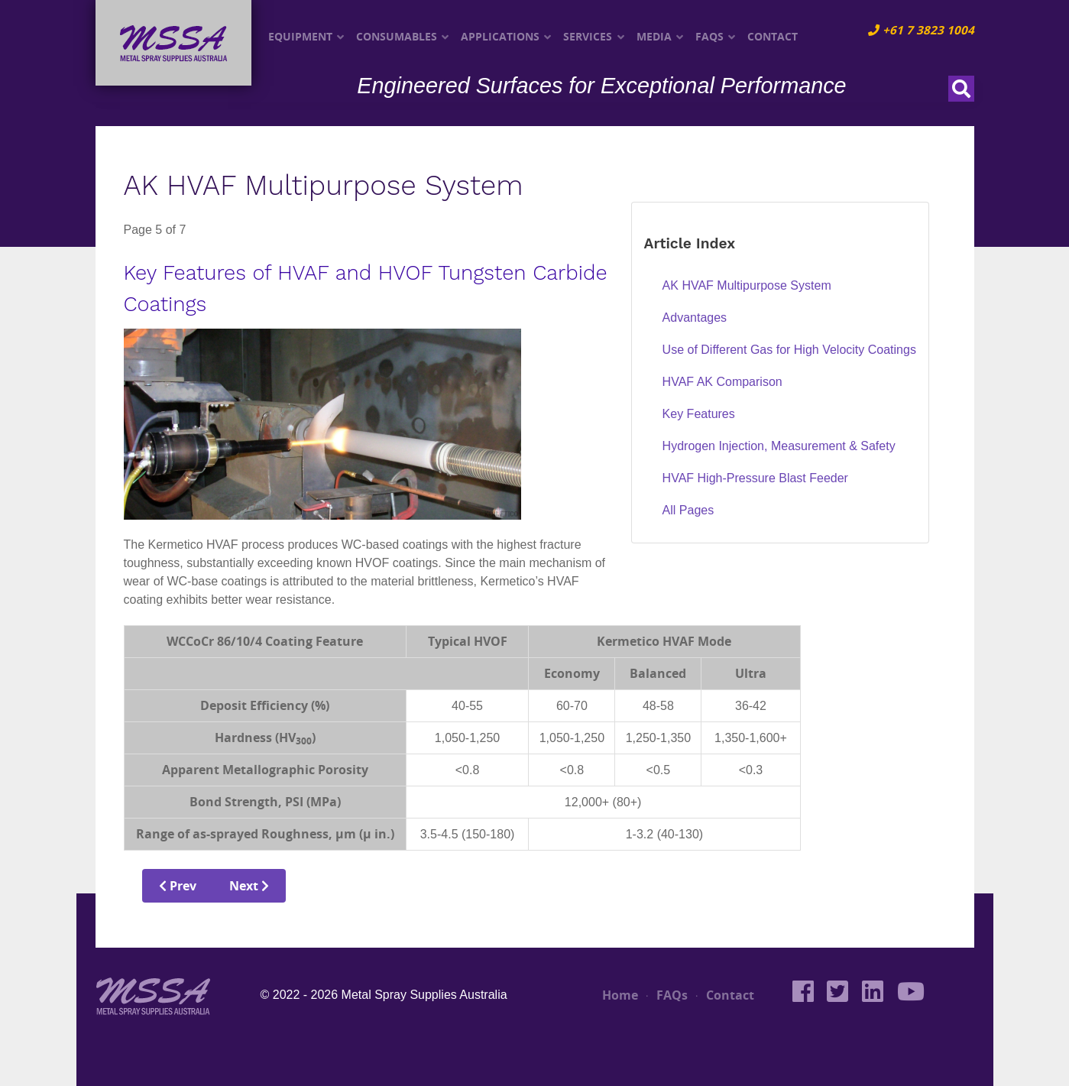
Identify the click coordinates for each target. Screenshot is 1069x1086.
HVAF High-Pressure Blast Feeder (755, 478)
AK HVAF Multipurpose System (746, 285)
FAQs (667, 995)
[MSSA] (153, 994)
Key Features (698, 413)
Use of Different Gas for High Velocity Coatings (789, 349)
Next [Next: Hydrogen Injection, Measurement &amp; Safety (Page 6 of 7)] (249, 885)
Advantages (694, 317)
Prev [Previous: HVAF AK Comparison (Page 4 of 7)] (177, 885)
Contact (725, 995)
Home (620, 995)
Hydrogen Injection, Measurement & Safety (779, 445)
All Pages (688, 510)
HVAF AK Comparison (722, 381)
